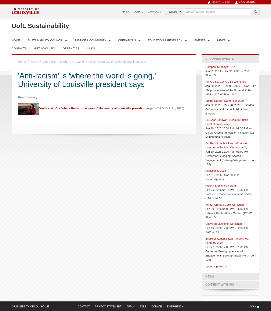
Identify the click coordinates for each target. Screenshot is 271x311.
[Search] (255, 11)
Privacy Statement (108, 306)
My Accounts (246, 2)
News (221, 40)
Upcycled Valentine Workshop (223, 223)
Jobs (143, 306)
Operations (127, 40)
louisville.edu (219, 2)
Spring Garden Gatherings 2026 (224, 100)
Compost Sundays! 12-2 (220, 66)
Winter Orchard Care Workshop (224, 204)
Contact (84, 306)
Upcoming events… (217, 266)
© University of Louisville (30, 306)
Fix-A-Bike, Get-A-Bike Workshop (225, 81)
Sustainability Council (45, 40)
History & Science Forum (220, 185)
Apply (125, 12)
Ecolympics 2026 (215, 170)
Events (199, 40)
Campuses (154, 12)
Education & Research (165, 40)
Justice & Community (90, 40)
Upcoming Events (219, 58)
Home (22, 61)
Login (254, 306)
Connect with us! (219, 284)
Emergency (175, 306)
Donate (138, 11)
